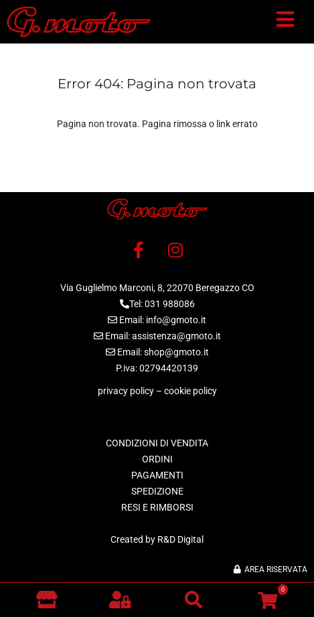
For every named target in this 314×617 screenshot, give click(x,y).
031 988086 (170, 303)
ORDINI (157, 459)
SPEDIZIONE (157, 491)
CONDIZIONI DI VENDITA (157, 443)
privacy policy (126, 390)
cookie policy (190, 390)
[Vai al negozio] (46, 600)
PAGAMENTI (157, 475)
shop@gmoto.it (176, 352)
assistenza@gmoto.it (176, 336)
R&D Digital (180, 539)
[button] (285, 22)
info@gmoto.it (176, 320)
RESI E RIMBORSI (157, 507)
